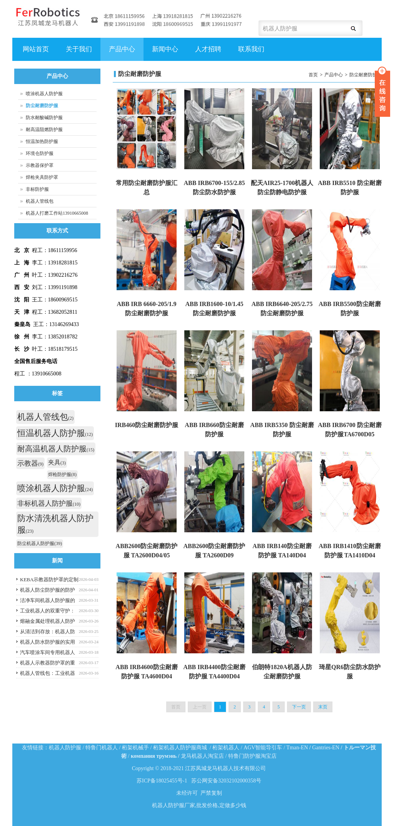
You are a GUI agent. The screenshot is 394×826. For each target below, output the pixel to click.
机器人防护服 (65, 747)
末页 (322, 707)
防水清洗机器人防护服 (55, 524)
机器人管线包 (39, 201)
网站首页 (36, 49)
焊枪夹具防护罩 (42, 177)
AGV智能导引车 (263, 747)
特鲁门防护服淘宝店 (252, 756)
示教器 (30, 463)
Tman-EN (297, 747)
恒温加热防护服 (42, 141)
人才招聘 (207, 53)
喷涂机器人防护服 (44, 93)
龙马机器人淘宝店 (202, 756)
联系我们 (251, 49)
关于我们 (77, 53)
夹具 (57, 462)
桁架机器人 (225, 747)
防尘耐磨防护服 (365, 74)
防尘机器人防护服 (39, 543)
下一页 (299, 707)
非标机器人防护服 (48, 503)
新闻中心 (165, 49)
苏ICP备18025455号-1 (162, 781)
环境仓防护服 (39, 153)
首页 (313, 74)
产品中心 (121, 53)
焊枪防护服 (62, 474)
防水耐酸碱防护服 (44, 117)
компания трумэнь (154, 756)
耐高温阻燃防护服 (44, 129)
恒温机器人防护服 (55, 433)
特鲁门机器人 (101, 747)
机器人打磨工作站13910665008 (57, 213)
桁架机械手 (135, 747)
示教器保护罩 (39, 165)
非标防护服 (37, 189)
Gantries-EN (325, 747)
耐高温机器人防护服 (55, 448)
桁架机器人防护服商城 (180, 747)
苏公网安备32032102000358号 (226, 781)
